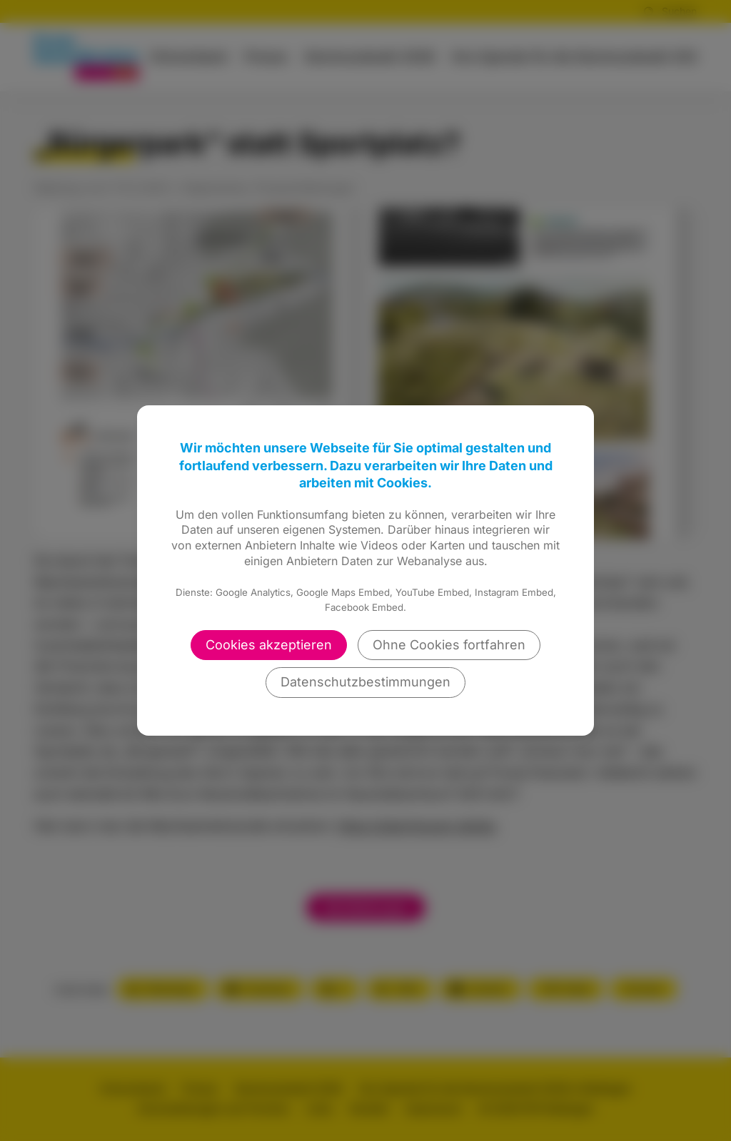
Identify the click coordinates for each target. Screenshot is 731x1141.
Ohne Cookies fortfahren (449, 644)
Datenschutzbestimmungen (365, 681)
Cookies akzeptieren (269, 644)
